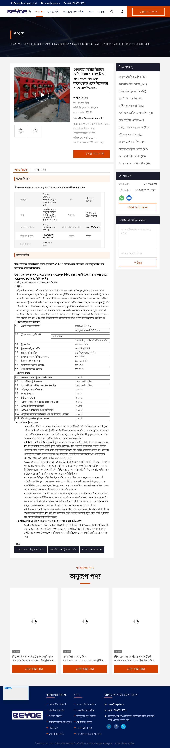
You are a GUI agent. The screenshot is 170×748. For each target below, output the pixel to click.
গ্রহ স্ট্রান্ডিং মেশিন (84, 722)
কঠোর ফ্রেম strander (92, 549)
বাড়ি (28, 11)
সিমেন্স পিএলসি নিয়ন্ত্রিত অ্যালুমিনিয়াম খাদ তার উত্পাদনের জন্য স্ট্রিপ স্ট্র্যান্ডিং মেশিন (33, 659)
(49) (132, 142)
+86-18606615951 (75, 3)
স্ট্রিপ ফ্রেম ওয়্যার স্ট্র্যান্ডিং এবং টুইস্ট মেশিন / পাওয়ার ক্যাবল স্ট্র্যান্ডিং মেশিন (134, 658)
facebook (116, 726)
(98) (132, 91)
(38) (136, 113)
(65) (132, 77)
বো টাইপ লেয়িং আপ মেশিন (89, 734)
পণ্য (39, 11)
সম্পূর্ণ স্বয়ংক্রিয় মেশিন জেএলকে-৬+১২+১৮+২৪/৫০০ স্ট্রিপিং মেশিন (83, 659)
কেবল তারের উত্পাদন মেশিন (30, 549)
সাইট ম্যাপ (53, 728)
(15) (134, 163)
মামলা (101, 11)
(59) (130, 134)
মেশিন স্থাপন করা (84, 728)
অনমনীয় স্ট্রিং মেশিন (33, 44)
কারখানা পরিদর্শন (56, 710)
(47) (133, 149)
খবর (91, 11)
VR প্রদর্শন (53, 11)
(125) (131, 105)
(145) (133, 84)
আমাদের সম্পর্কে (73, 11)
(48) (131, 120)
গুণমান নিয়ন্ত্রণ (55, 716)
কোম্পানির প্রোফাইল (58, 704)
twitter (123, 726)
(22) (134, 127)
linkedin (108, 726)
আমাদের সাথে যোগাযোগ (60, 722)
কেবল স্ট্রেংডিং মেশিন (86, 704)
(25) (132, 156)
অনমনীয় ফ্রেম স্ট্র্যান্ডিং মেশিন (63, 549)
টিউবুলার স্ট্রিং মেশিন (85, 716)
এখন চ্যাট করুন (138, 207)
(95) (130, 98)
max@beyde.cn (50, 3)
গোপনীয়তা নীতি (56, 734)
